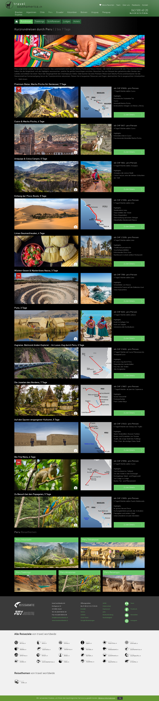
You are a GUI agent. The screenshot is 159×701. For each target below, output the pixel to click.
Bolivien (84, 12)
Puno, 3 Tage (20, 308)
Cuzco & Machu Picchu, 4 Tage (29, 122)
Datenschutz (107, 606)
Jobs (104, 612)
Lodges (66, 21)
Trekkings (39, 21)
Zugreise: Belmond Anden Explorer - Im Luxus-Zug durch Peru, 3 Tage (49, 345)
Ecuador (59, 12)
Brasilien (19, 12)
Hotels (76, 21)
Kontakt (145, 5)
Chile (42, 12)
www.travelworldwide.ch (60, 620)
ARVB (104, 603)
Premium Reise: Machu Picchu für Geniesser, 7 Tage (40, 84)
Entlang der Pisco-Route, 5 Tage (30, 196)
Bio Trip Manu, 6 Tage (25, 457)
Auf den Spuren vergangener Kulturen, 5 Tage (37, 420)
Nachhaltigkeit (107, 617)
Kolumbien (72, 12)
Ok (120, 698)
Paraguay (106, 12)
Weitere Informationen (106, 698)
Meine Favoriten (108, 5)
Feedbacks (136, 5)
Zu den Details (133, 115)
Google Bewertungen (88, 620)
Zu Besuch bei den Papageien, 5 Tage (32, 494)
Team (118, 5)
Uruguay (94, 12)
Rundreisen (26, 21)
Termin (83, 612)
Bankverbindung (108, 615)
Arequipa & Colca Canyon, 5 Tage (30, 159)
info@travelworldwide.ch (60, 617)
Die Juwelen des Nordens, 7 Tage (30, 382)
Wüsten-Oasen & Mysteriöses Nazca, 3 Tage (36, 271)
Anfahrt (83, 615)
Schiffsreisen (53, 21)
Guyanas (18, 15)
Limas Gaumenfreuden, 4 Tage (29, 233)
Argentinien (31, 12)
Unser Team (84, 617)
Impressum (106, 609)
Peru (50, 12)
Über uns (126, 5)
